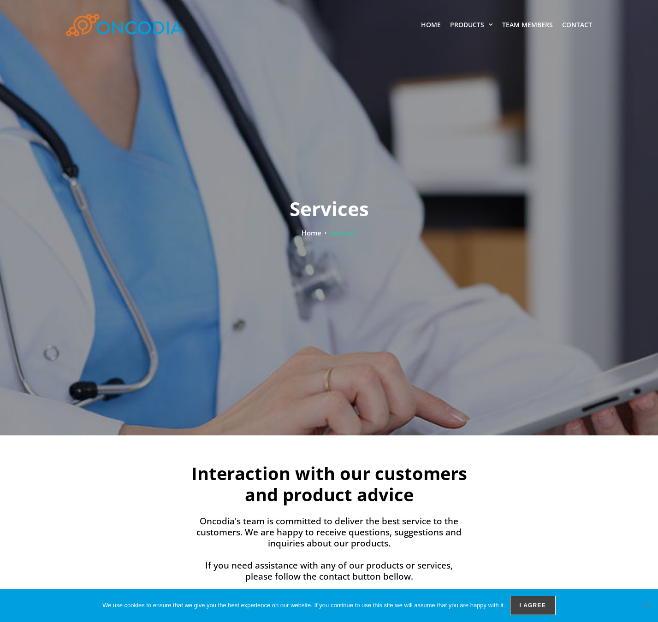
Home (431, 24)
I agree (533, 605)
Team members (527, 24)
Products (471, 24)
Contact (577, 24)
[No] (646, 605)
